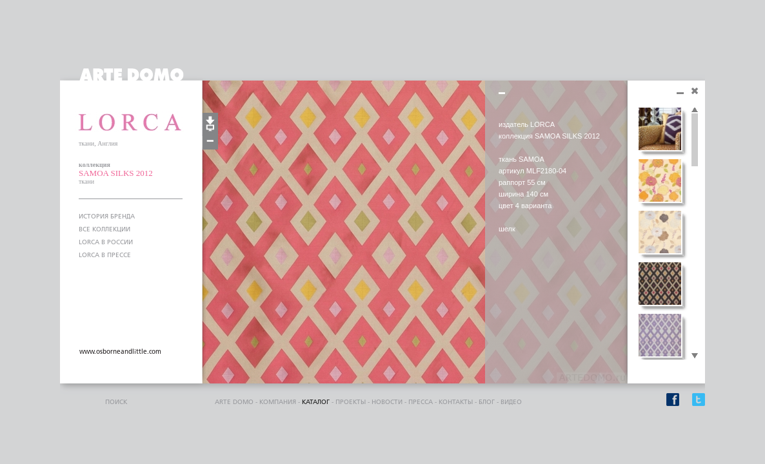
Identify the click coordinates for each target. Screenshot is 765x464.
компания (277, 402)
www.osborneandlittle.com (120, 352)
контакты (456, 402)
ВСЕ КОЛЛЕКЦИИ (104, 229)
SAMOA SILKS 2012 (116, 173)
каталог (316, 402)
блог (487, 402)
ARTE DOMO (234, 402)
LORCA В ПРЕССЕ (105, 255)
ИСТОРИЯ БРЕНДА (107, 216)
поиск (116, 402)
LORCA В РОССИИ (106, 242)
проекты (350, 402)
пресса (420, 402)
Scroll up (694, 110)
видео (511, 402)
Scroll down (694, 356)
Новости (387, 402)
